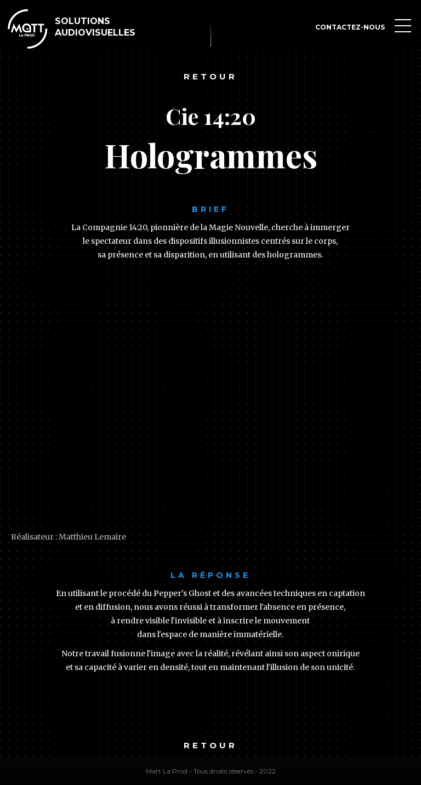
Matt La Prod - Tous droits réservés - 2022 (211, 771)
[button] (403, 27)
